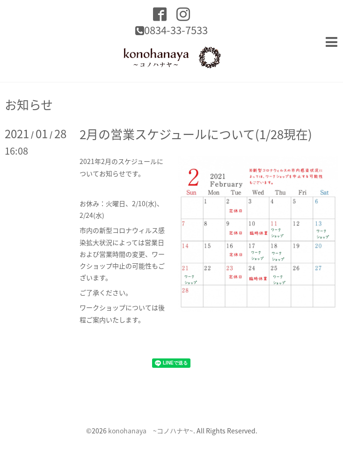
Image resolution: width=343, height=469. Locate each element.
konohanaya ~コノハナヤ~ (150, 430)
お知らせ (29, 104)
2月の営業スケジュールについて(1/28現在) (196, 134)
